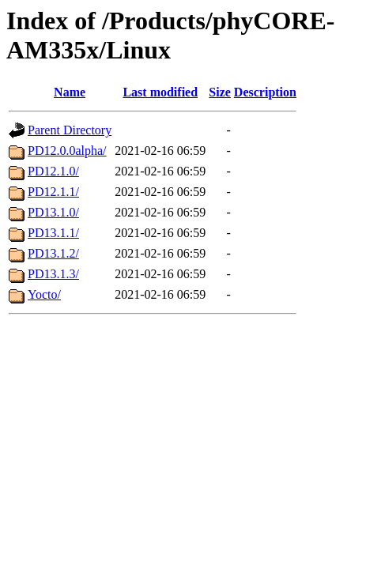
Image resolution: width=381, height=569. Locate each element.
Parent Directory (69, 130)
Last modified (160, 92)
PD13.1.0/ (53, 212)
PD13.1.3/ (53, 274)
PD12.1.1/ (53, 191)
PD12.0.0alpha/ (67, 150)
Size (220, 92)
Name (69, 92)
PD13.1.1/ (53, 232)
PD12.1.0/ (53, 171)
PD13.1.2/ (53, 253)
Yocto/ (44, 294)
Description (265, 92)
